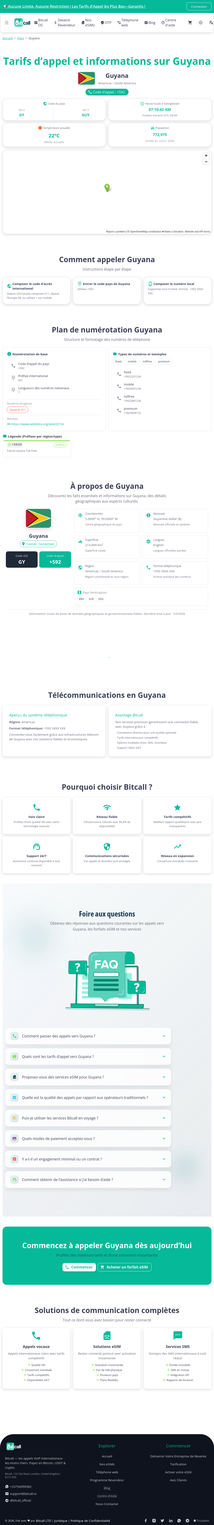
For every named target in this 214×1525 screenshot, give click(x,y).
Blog (149, 22)
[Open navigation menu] (7, 23)
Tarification (178, 1496)
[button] (88, 1036)
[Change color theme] (201, 23)
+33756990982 (18, 1519)
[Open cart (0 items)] (190, 23)
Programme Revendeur (107, 1512)
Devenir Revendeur (64, 22)
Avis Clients (178, 1512)
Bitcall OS (41, 22)
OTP (106, 22)
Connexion (199, 6)
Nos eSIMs (88, 22)
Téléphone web (127, 22)
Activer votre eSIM (178, 1504)
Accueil (107, 1488)
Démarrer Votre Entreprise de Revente (178, 1488)
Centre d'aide (168, 22)
